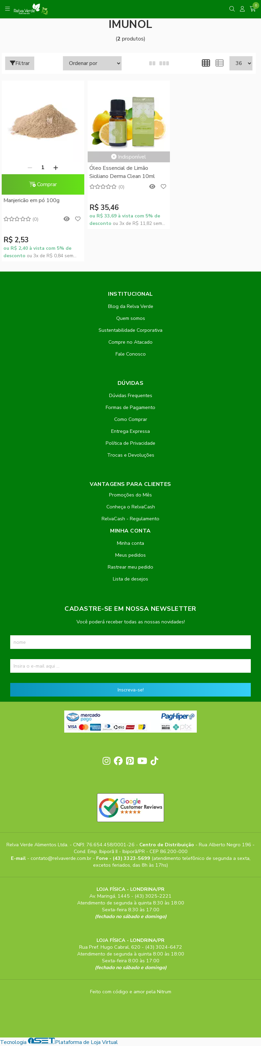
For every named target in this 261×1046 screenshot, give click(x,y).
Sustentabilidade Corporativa (130, 330)
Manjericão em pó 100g (31, 200)
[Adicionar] (55, 167)
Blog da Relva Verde (130, 306)
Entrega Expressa (130, 431)
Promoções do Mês (130, 494)
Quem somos (130, 318)
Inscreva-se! (131, 689)
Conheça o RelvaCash (130, 506)
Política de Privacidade (130, 443)
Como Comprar (130, 419)
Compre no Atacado (130, 342)
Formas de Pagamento (130, 407)
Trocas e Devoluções (130, 455)
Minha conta (130, 543)
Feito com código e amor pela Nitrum (130, 991)
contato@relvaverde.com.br (62, 858)
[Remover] (29, 167)
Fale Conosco (131, 353)
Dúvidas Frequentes (130, 395)
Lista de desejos (130, 578)
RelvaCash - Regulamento (130, 518)
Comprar (43, 184)
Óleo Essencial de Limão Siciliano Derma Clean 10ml (122, 172)
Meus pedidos (130, 555)
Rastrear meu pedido (130, 566)
